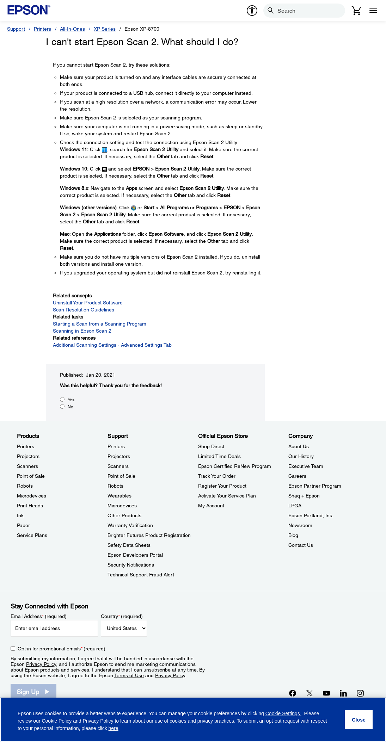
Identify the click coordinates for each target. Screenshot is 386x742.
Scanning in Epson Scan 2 (82, 331)
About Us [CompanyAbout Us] (298, 446)
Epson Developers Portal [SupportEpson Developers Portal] (135, 555)
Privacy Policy (41, 664)
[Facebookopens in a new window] (292, 693)
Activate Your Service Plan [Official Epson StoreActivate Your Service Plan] (227, 496)
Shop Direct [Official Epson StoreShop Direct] (211, 446)
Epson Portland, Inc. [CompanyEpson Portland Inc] (310, 515)
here (113, 728)
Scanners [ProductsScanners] (27, 466)
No (70, 406)
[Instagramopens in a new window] (360, 693)
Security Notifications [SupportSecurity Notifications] (131, 565)
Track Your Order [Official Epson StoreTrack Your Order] (216, 476)
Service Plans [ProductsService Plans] (32, 535)
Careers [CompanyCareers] (297, 476)
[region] (193, 720)
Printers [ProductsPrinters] (25, 446)
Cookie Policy (57, 721)
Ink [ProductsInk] (20, 515)
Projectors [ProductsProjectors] (28, 456)
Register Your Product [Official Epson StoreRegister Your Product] (222, 486)
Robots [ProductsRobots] (25, 486)
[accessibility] (252, 10)
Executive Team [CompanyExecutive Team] (305, 466)
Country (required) (122, 616)
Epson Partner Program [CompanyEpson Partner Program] (314, 486)
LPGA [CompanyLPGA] (294, 505)
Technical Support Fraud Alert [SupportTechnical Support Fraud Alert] (141, 574)
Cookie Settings (283, 713)
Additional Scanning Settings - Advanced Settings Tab (112, 345)
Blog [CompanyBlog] (293, 535)
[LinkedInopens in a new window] (343, 693)
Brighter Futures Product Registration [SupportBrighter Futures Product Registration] (149, 535)
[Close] (359, 719)
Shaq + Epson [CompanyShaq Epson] (304, 496)
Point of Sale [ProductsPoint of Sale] (31, 476)
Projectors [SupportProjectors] (119, 456)
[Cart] (356, 10)
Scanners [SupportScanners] (118, 466)
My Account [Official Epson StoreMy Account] (211, 505)
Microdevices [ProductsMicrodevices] (31, 496)
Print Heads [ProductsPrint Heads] (30, 505)
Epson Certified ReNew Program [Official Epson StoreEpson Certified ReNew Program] (234, 466)
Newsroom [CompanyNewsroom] (300, 525)
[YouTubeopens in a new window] (326, 693)
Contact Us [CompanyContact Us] (300, 545)
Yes (71, 399)
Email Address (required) (39, 616)
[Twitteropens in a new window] (309, 693)
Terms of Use (129, 675)
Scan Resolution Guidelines (83, 310)
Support (16, 29)
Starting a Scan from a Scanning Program (99, 324)
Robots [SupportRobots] (115, 486)
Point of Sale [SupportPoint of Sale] (121, 476)
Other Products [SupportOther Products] (124, 515)
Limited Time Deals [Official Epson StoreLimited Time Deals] (219, 456)
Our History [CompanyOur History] (301, 456)
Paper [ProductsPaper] (23, 525)
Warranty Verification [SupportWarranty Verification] (130, 525)
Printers (42, 29)
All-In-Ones (72, 29)
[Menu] (373, 10)
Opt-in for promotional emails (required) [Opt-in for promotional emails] (61, 648)
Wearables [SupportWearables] (119, 496)
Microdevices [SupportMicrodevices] (122, 505)
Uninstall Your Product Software (88, 302)
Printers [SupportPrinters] (116, 446)
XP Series (105, 29)
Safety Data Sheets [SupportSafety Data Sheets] (129, 545)
